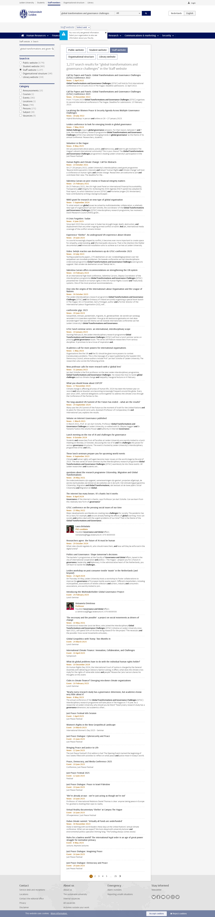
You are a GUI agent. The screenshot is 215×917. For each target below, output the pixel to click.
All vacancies (69, 903)
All (117, 13)
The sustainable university (75, 894)
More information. (59, 913)
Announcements (36, 90)
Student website (36, 66)
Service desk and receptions (32, 889)
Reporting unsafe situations (120, 894)
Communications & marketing (140, 35)
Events (36, 97)
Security (166, 35)
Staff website (24, 41)
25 (116, 876)
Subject (36, 112)
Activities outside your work (76, 907)
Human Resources (36, 35)
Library (90, 2)
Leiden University (26, 2)
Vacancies (36, 115)
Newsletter (157, 889)
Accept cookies (156, 913)
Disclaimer (24, 907)
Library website (36, 77)
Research (113, 35)
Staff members (54, 2)
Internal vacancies (71, 898)
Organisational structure (73, 2)
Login (193, 3)
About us (67, 889)
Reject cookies (180, 913)
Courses (36, 94)
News (36, 105)
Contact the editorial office (31, 898)
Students (41, 2)
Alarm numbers (115, 889)
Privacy (22, 903)
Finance (56, 35)
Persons (36, 108)
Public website (36, 62)
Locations (36, 101)
